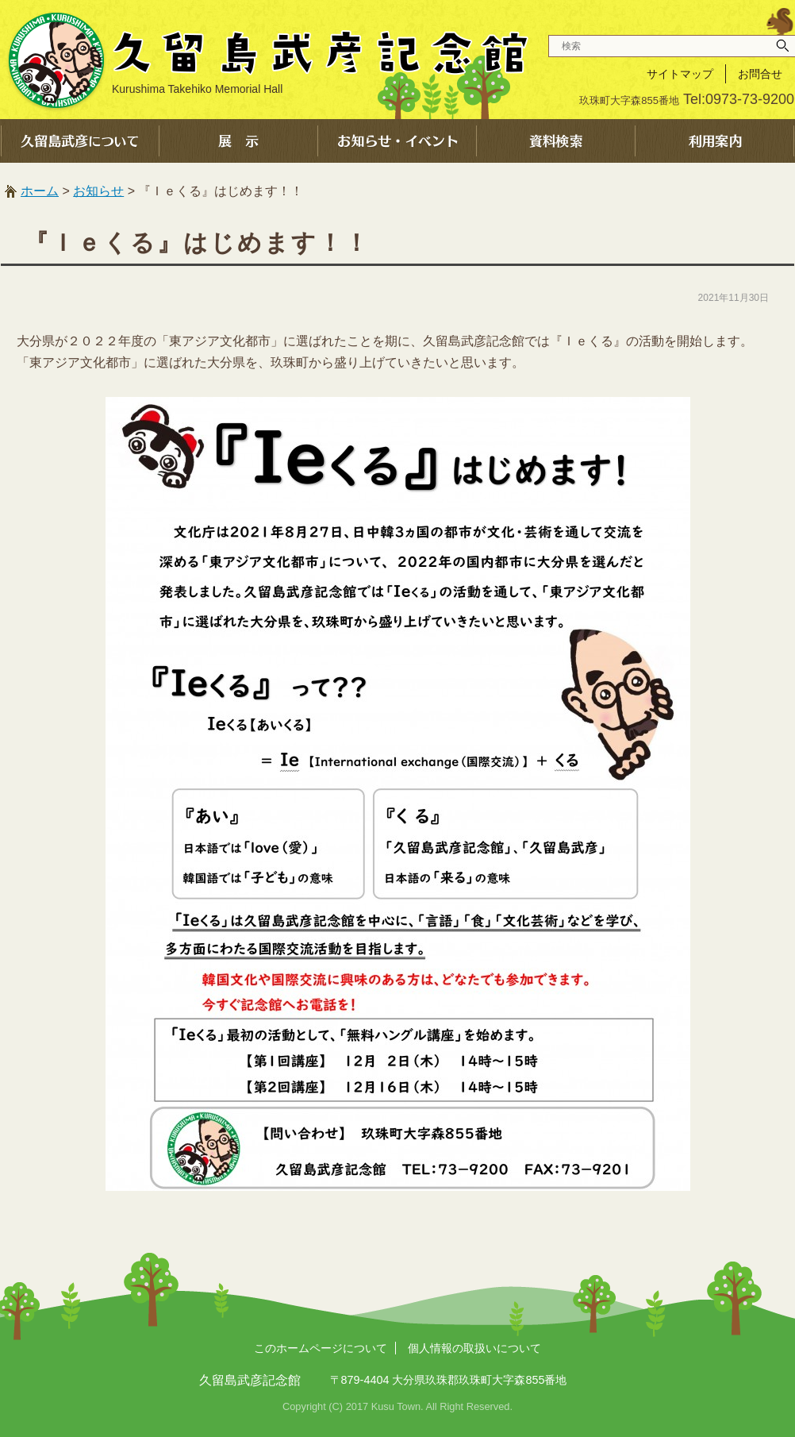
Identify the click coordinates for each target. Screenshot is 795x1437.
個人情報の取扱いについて (474, 1348)
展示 (238, 141)
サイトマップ (680, 73)
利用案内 (715, 141)
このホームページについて (320, 1348)
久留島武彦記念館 (266, 59)
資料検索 (556, 141)
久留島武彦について (80, 141)
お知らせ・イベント (397, 141)
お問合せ (760, 73)
